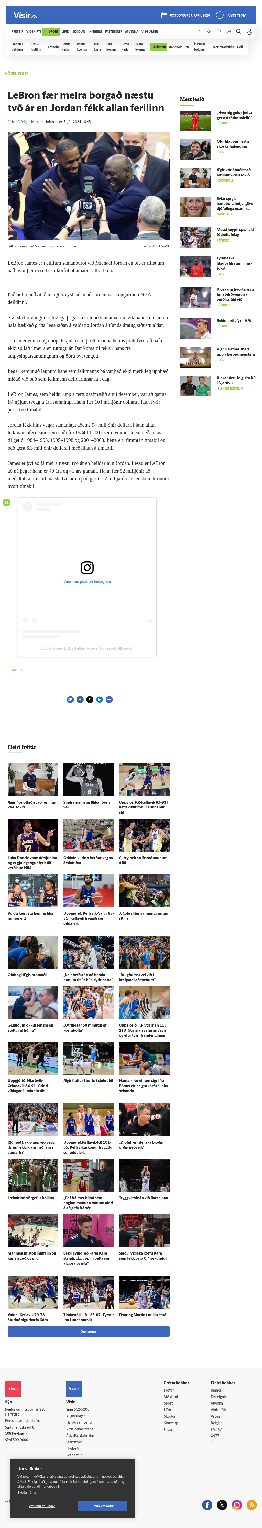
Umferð (72, 1449)
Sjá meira (88, 1332)
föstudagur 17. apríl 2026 (189, 15)
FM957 (216, 1430)
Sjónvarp (171, 1423)
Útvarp (169, 1430)
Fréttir (169, 1391)
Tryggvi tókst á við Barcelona (143, 1198)
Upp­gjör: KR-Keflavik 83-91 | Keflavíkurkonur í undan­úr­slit (143, 808)
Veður (215, 1417)
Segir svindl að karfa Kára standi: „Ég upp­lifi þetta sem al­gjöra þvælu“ (87, 1259)
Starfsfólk (74, 1442)
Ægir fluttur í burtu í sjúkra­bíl (88, 1081)
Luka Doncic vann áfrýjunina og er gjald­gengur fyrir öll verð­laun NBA (32, 863)
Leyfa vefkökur (103, 1506)
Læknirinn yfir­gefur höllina (31, 1198)
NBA (14, 670)
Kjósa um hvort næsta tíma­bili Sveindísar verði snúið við (236, 295)
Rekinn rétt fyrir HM (234, 321)
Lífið (167, 1410)
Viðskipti (171, 1397)
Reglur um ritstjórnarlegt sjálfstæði (25, 1412)
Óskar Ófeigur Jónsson (26, 122)
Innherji (217, 1391)
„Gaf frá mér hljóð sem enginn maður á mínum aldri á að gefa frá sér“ (88, 1203)
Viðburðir (218, 1410)
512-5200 (81, 1410)
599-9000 (20, 1440)
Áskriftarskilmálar (80, 1436)
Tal (213, 1443)
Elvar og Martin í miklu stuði (143, 1315)
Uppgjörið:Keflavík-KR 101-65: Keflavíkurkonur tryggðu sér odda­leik (87, 1148)
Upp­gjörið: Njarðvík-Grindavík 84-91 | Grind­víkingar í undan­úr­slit (28, 1086)
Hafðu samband (79, 1423)
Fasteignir (218, 1397)
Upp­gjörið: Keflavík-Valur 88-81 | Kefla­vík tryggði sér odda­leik (88, 919)
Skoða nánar (26, 1493)
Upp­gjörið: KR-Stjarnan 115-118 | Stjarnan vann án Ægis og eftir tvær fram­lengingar (143, 1031)
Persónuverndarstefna (23, 1421)
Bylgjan (217, 1423)
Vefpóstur (74, 1455)
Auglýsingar (75, 1416)
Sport (168, 1404)
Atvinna (217, 1404)
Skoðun (170, 1417)
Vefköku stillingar (42, 1506)
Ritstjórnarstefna (79, 1429)
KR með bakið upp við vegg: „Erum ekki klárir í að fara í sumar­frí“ (32, 1148)
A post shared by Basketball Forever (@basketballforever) (87, 648)
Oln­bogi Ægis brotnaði (27, 975)
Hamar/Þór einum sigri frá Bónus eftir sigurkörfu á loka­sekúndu (144, 1086)
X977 (215, 1436)
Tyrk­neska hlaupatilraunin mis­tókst (234, 264)
